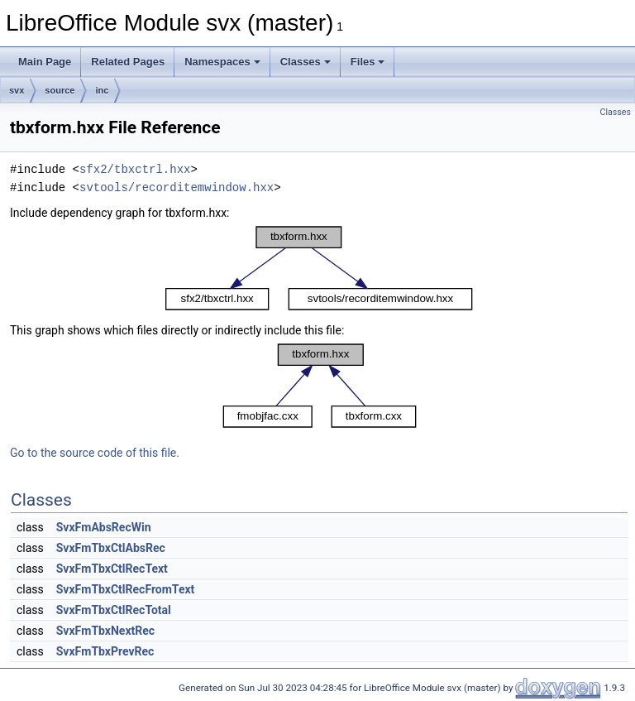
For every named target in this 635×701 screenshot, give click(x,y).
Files (368, 61)
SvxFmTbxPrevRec (105, 651)
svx (16, 90)
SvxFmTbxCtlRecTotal (113, 610)
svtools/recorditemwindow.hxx (176, 187)
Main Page (44, 61)
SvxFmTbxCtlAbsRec (110, 548)
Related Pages (128, 61)
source (59, 90)
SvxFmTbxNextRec (105, 630)
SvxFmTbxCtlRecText (112, 568)
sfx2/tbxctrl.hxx (134, 169)
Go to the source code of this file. (94, 452)
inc (101, 90)
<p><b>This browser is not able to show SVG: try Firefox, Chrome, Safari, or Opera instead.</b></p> (319, 268)
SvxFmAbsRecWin (103, 527)
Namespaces (222, 61)
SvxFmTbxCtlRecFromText (125, 589)
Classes (305, 61)
